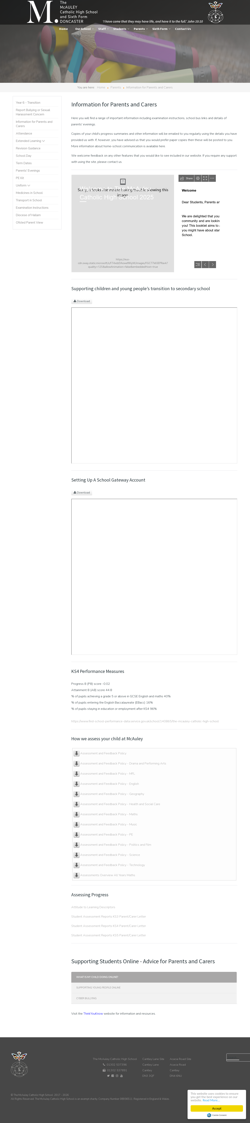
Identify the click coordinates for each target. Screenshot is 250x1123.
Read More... (211, 1100)
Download (82, 301)
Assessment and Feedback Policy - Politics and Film (115, 845)
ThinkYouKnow (93, 1014)
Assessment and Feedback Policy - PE (106, 834)
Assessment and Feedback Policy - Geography (112, 794)
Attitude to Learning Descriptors (93, 907)
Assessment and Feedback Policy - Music (108, 824)
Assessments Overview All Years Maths (107, 875)
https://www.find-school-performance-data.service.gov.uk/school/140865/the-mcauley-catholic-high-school (145, 721)
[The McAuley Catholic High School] (125, 12)
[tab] (154, 977)
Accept (216, 1108)
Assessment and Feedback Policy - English (109, 784)
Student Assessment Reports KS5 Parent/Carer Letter (109, 935)
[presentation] (154, 977)
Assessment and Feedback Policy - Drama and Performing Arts (123, 763)
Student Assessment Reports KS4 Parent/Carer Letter (109, 926)
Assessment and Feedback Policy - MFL (107, 774)
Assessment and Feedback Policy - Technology (112, 865)
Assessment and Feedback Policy (103, 753)
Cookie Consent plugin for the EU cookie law (217, 1115)
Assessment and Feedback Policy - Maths (109, 814)
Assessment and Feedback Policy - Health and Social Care (120, 804)
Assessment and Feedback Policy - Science (110, 855)
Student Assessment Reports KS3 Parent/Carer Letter (108, 916)
